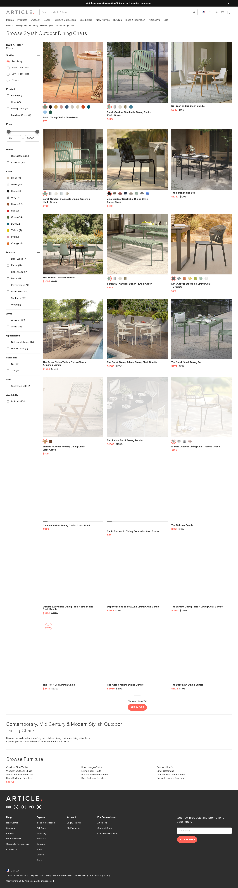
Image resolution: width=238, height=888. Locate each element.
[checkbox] (23, 96)
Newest (16, 80)
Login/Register (74, 823)
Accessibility (97, 875)
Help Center (12, 823)
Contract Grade (104, 828)
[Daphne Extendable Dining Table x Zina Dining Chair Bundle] (73, 577)
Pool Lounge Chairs (91, 767)
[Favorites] (222, 12)
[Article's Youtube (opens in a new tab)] (39, 807)
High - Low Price (20, 67)
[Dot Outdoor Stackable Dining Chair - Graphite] (201, 244)
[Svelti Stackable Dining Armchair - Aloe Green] (137, 491)
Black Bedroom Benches (19, 778)
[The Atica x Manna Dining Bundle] (137, 653)
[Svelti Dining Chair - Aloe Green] (73, 72)
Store (39, 860)
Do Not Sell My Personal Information (54, 875)
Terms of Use (12, 875)
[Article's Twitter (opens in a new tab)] (31, 807)
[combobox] (204, 12)
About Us (41, 839)
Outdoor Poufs (165, 767)
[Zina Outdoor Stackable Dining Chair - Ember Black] (137, 159)
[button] (210, 12)
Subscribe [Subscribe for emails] (187, 839)
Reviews (41, 844)
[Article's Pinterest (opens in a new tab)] (16, 807)
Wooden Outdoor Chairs (19, 771)
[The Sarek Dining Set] (201, 161)
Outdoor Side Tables (17, 767)
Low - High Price (20, 74)
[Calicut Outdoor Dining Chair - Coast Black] (73, 491)
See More (137, 707)
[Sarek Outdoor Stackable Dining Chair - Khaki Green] (137, 72)
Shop (107, 875)
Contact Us (11, 849)
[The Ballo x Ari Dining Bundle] (201, 653)
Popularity (17, 61)
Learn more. (146, 3)
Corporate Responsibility (18, 844)
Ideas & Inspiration (46, 823)
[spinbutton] (14, 138)
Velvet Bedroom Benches (20, 774)
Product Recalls (13, 839)
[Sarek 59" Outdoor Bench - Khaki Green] (137, 244)
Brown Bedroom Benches (170, 778)
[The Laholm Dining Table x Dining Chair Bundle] (201, 575)
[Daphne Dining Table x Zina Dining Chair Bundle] (137, 575)
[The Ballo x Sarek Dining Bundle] (137, 409)
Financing (41, 833)
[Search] (115, 12)
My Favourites (74, 828)
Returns (10, 833)
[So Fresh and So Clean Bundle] (201, 74)
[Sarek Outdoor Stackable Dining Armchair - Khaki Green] (73, 159)
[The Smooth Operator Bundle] (73, 246)
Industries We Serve (107, 833)
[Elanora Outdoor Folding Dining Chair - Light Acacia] (73, 407)
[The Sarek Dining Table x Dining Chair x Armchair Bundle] (73, 333)
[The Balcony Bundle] (201, 494)
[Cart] (228, 12)
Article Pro (102, 823)
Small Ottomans (165, 771)
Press (39, 849)
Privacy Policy (27, 875)
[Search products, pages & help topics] (192, 12)
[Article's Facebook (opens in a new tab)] (23, 807)
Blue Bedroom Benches (93, 778)
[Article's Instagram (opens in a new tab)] (8, 807)
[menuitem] (10, 20)
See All (10, 782)
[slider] (9, 132)
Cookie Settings (82, 875)
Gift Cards (41, 828)
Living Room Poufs (91, 771)
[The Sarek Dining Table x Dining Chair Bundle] (137, 331)
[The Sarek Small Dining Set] (201, 331)
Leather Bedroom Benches (171, 774)
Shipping (10, 828)
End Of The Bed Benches (94, 774)
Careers (40, 855)
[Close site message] (229, 3)
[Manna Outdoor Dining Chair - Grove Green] (201, 407)
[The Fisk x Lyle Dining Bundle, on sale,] (73, 653)
